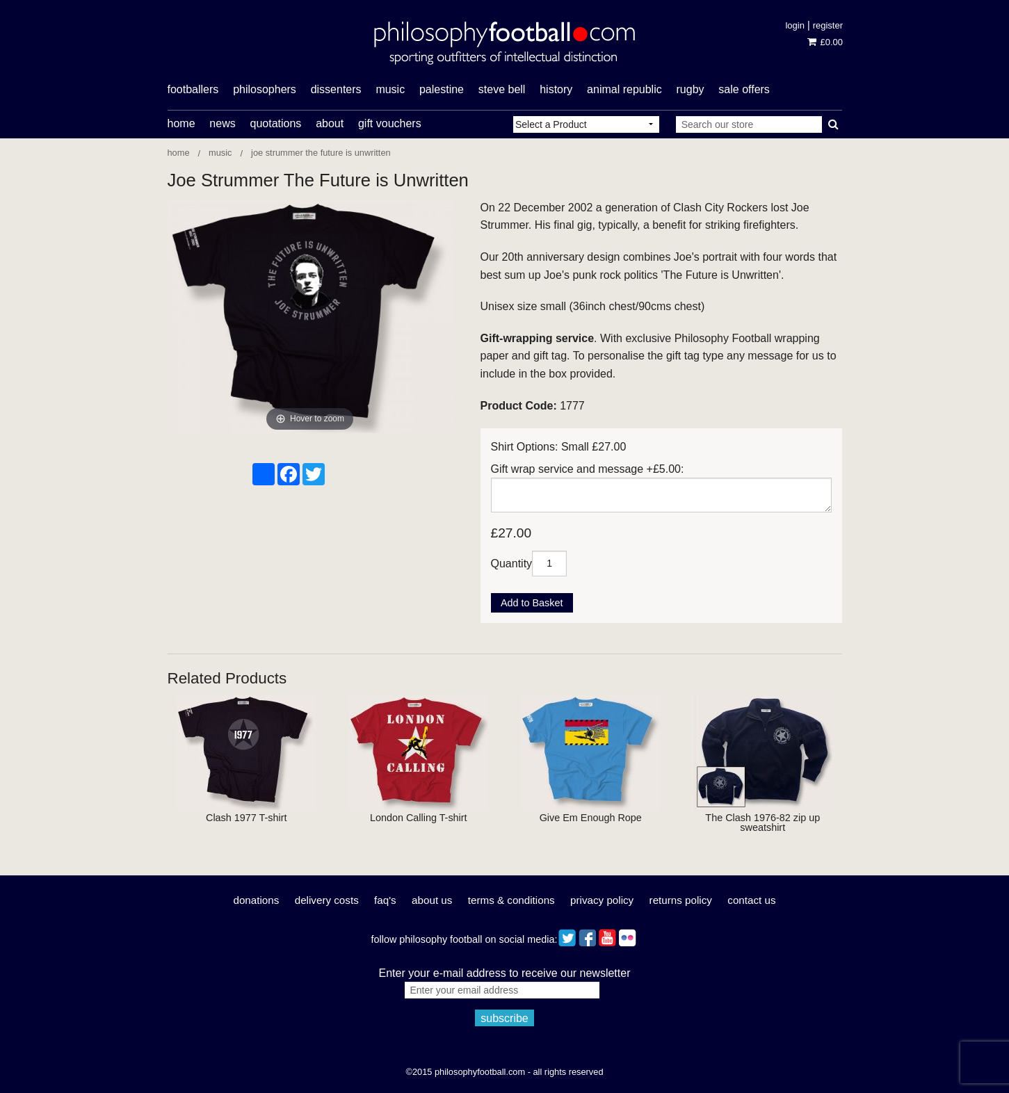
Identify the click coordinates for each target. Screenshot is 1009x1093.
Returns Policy (680, 900)
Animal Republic (624, 89)
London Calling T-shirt (418, 817)
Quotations (275, 123)
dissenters (336, 89)
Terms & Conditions (511, 900)
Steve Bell (502, 89)
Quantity (512, 563)
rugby (690, 89)
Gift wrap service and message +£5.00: (587, 469)
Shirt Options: (524, 447)
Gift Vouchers (389, 123)
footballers (193, 89)
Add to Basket (532, 602)
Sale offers (744, 89)
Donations (256, 900)
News (222, 123)
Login (794, 25)
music (390, 89)
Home (181, 123)
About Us (432, 900)
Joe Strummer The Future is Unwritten (321, 152)
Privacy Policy (601, 900)
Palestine (441, 89)
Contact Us (751, 900)
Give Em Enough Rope (591, 817)
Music (220, 152)
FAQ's (385, 900)
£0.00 (825, 42)
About (330, 123)
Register (828, 25)
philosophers (264, 89)
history (556, 89)
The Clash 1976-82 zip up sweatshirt (762, 822)
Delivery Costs (327, 900)
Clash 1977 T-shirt (246, 817)
